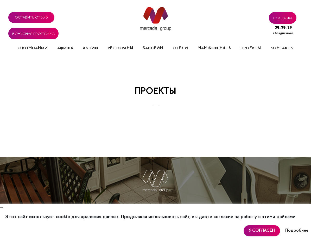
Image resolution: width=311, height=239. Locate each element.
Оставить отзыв (31, 17)
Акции (90, 48)
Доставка (283, 17)
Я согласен (262, 231)
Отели (180, 48)
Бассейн (153, 48)
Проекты (250, 48)
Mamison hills (214, 48)
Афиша (65, 48)
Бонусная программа (33, 33)
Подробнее (296, 231)
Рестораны (120, 48)
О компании (32, 48)
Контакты (282, 48)
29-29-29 (283, 31)
